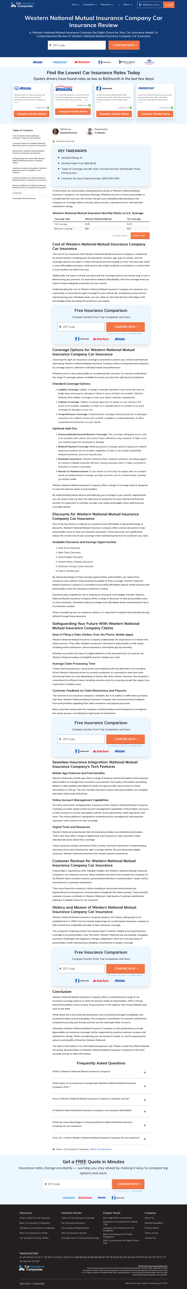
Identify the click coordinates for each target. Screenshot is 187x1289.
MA (85, 1257)
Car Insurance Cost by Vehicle (34, 1238)
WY (37, 1261)
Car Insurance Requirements (75, 1228)
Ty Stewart (99, 132)
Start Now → (140, 235)
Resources (107, 4)
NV (107, 1257)
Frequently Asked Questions (24, 198)
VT (164, 1257)
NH (111, 1257)
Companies (89, 4)
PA (140, 1257)
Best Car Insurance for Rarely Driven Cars (121, 1241)
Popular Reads (111, 1212)
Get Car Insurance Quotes (74, 1233)
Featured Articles (71, 1212)
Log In (168, 5)
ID (59, 1257)
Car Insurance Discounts (73, 1223)
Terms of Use (133, 52)
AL (21, 1257)
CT (42, 1257)
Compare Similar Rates (31, 113)
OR (137, 1257)
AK (24, 1257)
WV (30, 1261)
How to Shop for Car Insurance (35, 1218)
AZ (31, 1257)
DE (45, 1257)
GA (56, 1257)
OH (133, 1257)
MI (89, 1257)
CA (35, 1257)
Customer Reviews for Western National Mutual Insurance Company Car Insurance (29, 179)
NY (118, 1257)
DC (49, 1257)
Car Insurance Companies (76, 1149)
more (16, 102)
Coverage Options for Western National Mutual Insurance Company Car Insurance (29, 144)
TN (153, 1257)
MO (100, 1257)
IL (62, 1257)
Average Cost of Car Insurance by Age (80, 1238)
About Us (149, 1218)
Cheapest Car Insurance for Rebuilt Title (120, 1223)
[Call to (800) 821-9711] (149, 5)
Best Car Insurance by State (34, 1233)
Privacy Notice (152, 1228)
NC (121, 1257)
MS (96, 1257)
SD (150, 1257)
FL (53, 1257)
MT (104, 1257)
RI (144, 1257)
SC (146, 1257)
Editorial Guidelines (154, 1223)
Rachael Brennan (68, 132)
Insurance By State (29, 1253)
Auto (75, 4)
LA (73, 1257)
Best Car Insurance (101, 1149)
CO (38, 1257)
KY (70, 1257)
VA (21, 1261)
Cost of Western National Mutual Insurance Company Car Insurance (26, 137)
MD (81, 1257)
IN (65, 1257)
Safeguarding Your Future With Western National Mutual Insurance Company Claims (29, 160)
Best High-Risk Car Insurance (117, 1218)
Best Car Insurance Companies (35, 1223)
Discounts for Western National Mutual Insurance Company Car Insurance (28, 152)
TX (157, 1257)
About (127, 4)
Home (59, 1149)
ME (77, 1257)
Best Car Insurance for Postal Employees (117, 1235)
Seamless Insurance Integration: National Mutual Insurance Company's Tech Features (29, 170)
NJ (115, 1257)
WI (33, 1261)
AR (28, 1257)
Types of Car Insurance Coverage (77, 1218)
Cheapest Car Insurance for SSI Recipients (118, 1229)
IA (67, 1257)
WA (129, 1257)
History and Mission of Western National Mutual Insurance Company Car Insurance (29, 186)
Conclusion (17, 193)
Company (150, 1212)
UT (160, 1257)
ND (125, 1257)
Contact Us (150, 1238)
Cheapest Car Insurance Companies (37, 1228)
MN (92, 1257)
